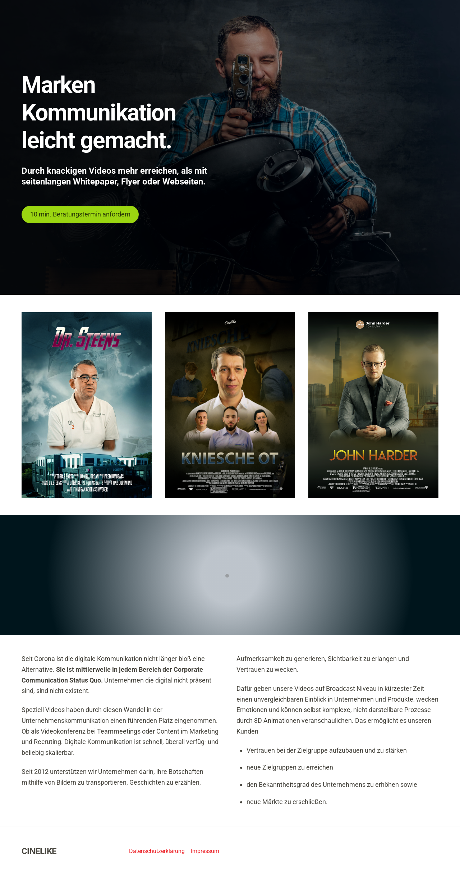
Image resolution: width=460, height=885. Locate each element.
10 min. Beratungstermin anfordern (80, 214)
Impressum (205, 851)
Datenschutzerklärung (157, 851)
